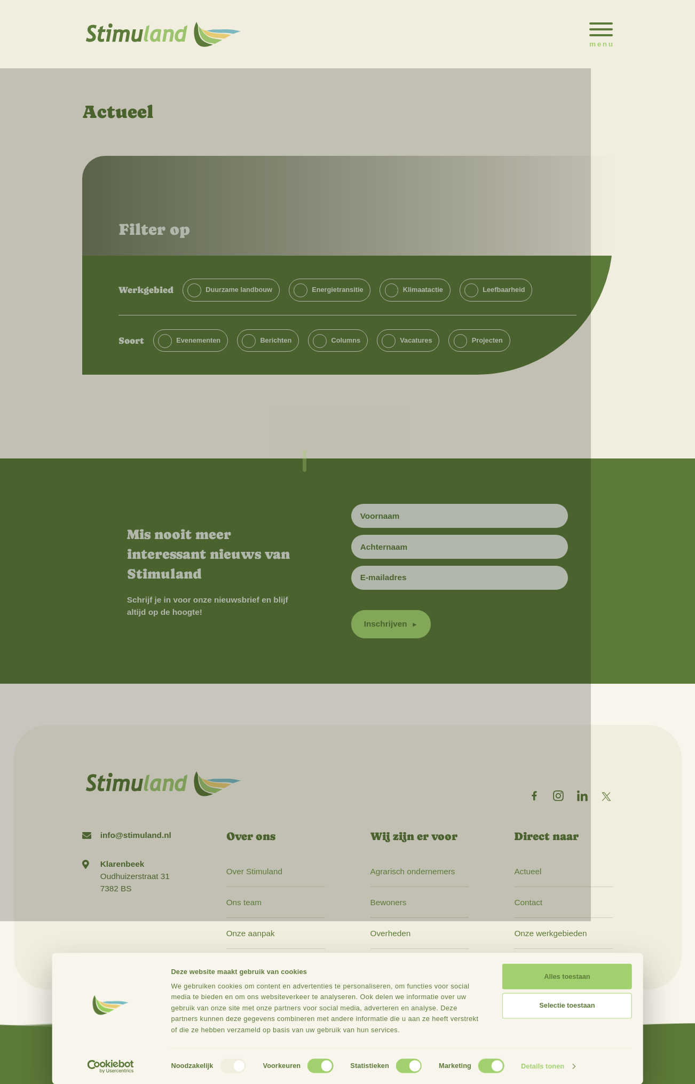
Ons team (244, 902)
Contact (528, 902)
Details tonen (542, 1066)
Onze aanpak (250, 933)
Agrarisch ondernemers (412, 871)
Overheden (390, 933)
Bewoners (388, 902)
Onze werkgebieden (550, 933)
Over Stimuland (254, 871)
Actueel (527, 871)
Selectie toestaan (567, 1005)
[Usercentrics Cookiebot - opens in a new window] (111, 1066)
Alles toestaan (567, 976)
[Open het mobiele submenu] (601, 34)
